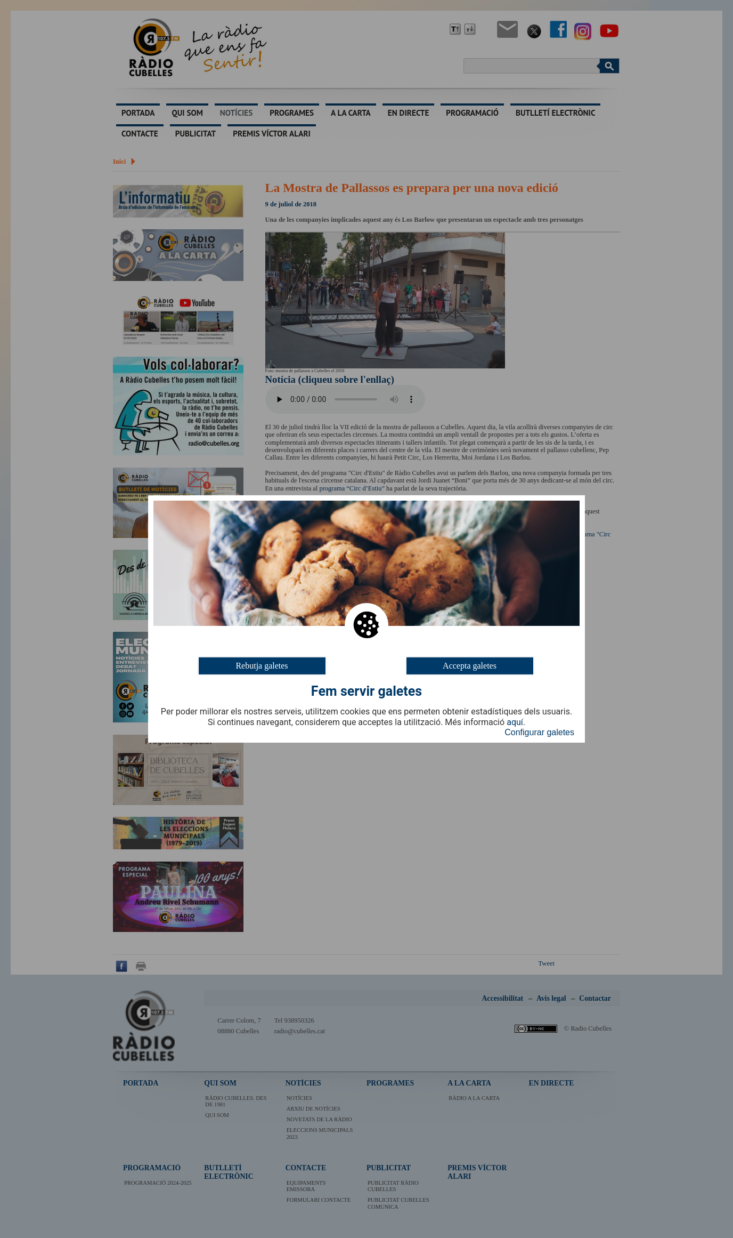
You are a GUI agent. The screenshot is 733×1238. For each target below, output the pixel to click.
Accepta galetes (469, 665)
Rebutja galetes (261, 665)
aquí (515, 722)
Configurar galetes (539, 732)
